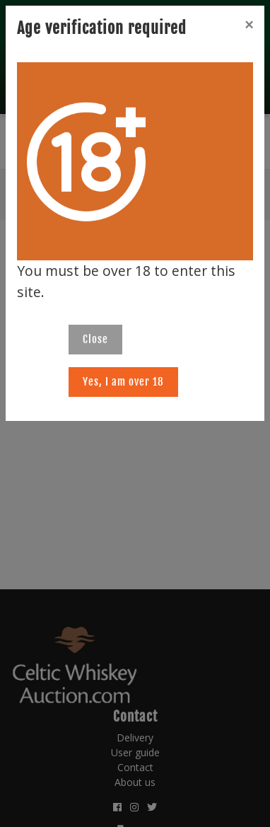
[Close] (248, 25)
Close (95, 339)
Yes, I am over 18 (123, 381)
